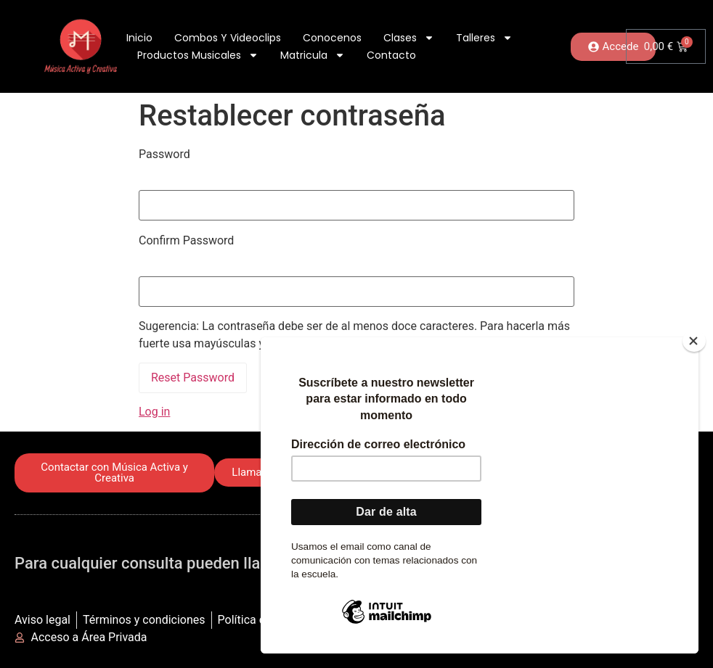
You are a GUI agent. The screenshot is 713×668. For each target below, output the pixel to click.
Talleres (484, 37)
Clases (408, 37)
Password (164, 154)
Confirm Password (186, 241)
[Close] (694, 341)
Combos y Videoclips (227, 37)
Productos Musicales (197, 55)
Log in (154, 411)
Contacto (391, 55)
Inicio (139, 37)
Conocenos (332, 37)
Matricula (312, 55)
